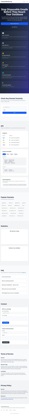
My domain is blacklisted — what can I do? (14, 284)
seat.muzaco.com (13, 208)
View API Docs (14, 27)
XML (8, 154)
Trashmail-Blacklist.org (6, 1)
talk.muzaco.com (13, 213)
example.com (4, 202)
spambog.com (17, 202)
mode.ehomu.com (20, 215)
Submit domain (5, 342)
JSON (4, 154)
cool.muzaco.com (12, 215)
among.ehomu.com (12, 210)
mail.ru (23, 205)
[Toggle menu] (27, 1)
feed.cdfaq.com (4, 210)
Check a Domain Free (14, 23)
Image (16, 154)
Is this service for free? (14, 276)
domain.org (4, 205)
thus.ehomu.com (4, 208)
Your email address (5, 311)
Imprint (14, 410)
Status (7, 410)
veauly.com (10, 205)
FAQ (4, 410)
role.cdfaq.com (21, 213)
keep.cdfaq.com (21, 210)
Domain (3, 330)
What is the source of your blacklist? (14, 289)
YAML (12, 154)
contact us (24, 272)
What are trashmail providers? (14, 280)
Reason (3, 335)
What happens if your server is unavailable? (14, 293)
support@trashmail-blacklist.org (7, 399)
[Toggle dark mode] (24, 1)
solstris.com (11, 202)
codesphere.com (17, 205)
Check (14, 112)
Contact (10, 410)
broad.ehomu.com (21, 208)
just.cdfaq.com (4, 215)
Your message (4, 315)
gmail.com (24, 202)
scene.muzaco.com (5, 213)
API (1, 410)
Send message (5, 322)
